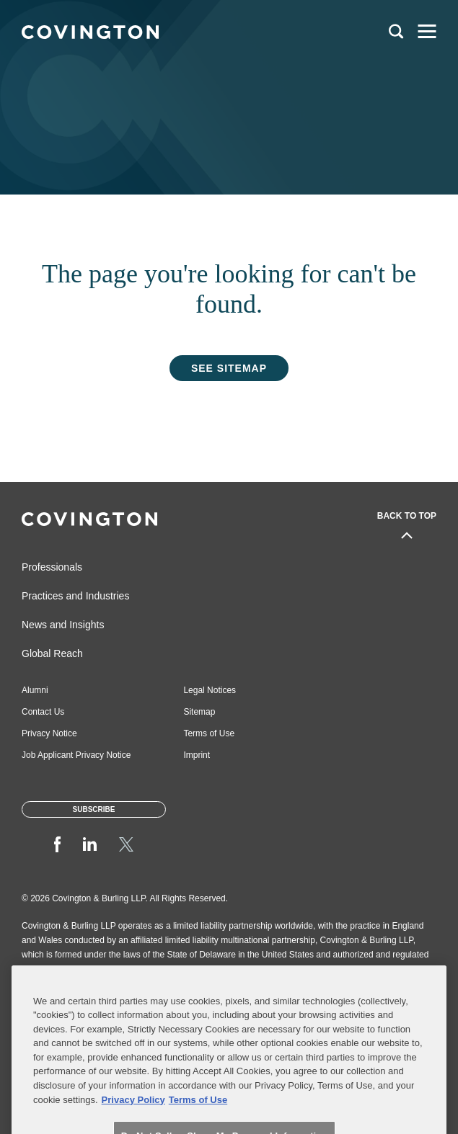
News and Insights (63, 624)
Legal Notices (209, 690)
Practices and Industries (75, 596)
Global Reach (52, 653)
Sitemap (199, 712)
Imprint (196, 755)
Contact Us (43, 712)
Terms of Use (208, 733)
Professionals (52, 567)
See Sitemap (229, 368)
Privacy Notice (49, 733)
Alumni (35, 690)
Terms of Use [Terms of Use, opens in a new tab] (198, 1115)
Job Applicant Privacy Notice (76, 755)
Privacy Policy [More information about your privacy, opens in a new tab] (133, 1115)
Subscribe (94, 809)
